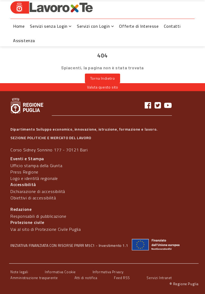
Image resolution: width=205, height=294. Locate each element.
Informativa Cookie (60, 272)
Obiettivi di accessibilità (33, 198)
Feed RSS (122, 277)
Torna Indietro (102, 78)
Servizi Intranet (159, 277)
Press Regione (24, 172)
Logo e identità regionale (34, 178)
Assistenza (24, 40)
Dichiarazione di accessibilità (37, 191)
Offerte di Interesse (139, 26)
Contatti (172, 26)
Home (19, 26)
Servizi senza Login (51, 26)
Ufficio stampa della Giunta (36, 165)
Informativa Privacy (108, 272)
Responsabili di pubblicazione (38, 216)
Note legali (19, 272)
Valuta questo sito (102, 87)
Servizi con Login (95, 26)
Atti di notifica (85, 277)
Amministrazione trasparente (34, 277)
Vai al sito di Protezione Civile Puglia (45, 229)
